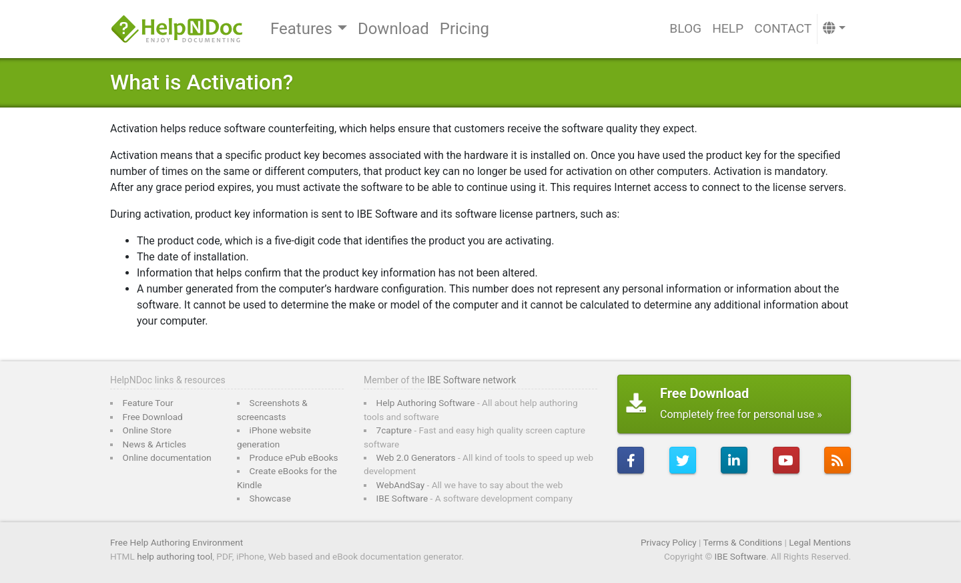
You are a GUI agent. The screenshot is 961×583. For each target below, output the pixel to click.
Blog (685, 28)
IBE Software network (471, 380)
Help (727, 28)
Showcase (270, 498)
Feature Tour (148, 402)
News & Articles (155, 444)
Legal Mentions (820, 542)
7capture (394, 430)
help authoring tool (174, 556)
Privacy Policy (669, 542)
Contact (783, 28)
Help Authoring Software (425, 402)
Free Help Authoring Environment (176, 542)
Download (393, 28)
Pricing (464, 28)
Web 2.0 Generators (416, 457)
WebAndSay (400, 484)
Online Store (147, 430)
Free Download (153, 416)
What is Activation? (201, 82)
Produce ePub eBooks (294, 457)
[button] (834, 29)
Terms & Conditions (743, 542)
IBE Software (402, 498)
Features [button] (301, 28)
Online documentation (167, 457)
